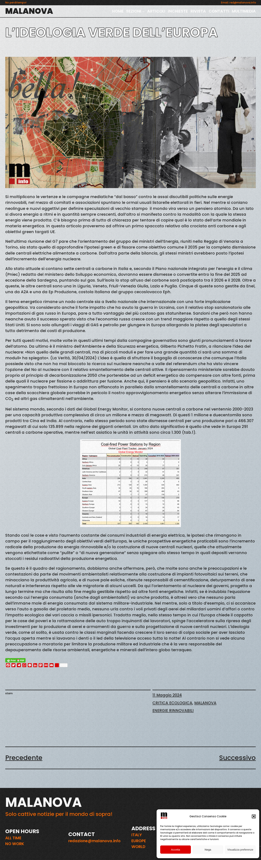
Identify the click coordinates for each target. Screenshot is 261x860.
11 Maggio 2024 (167, 695)
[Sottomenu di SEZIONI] (143, 11)
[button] (254, 816)
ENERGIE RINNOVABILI (173, 710)
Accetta (175, 849)
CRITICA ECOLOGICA (172, 703)
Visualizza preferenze (240, 849)
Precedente (23, 757)
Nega (208, 849)
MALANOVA (29, 11)
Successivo (237, 757)
